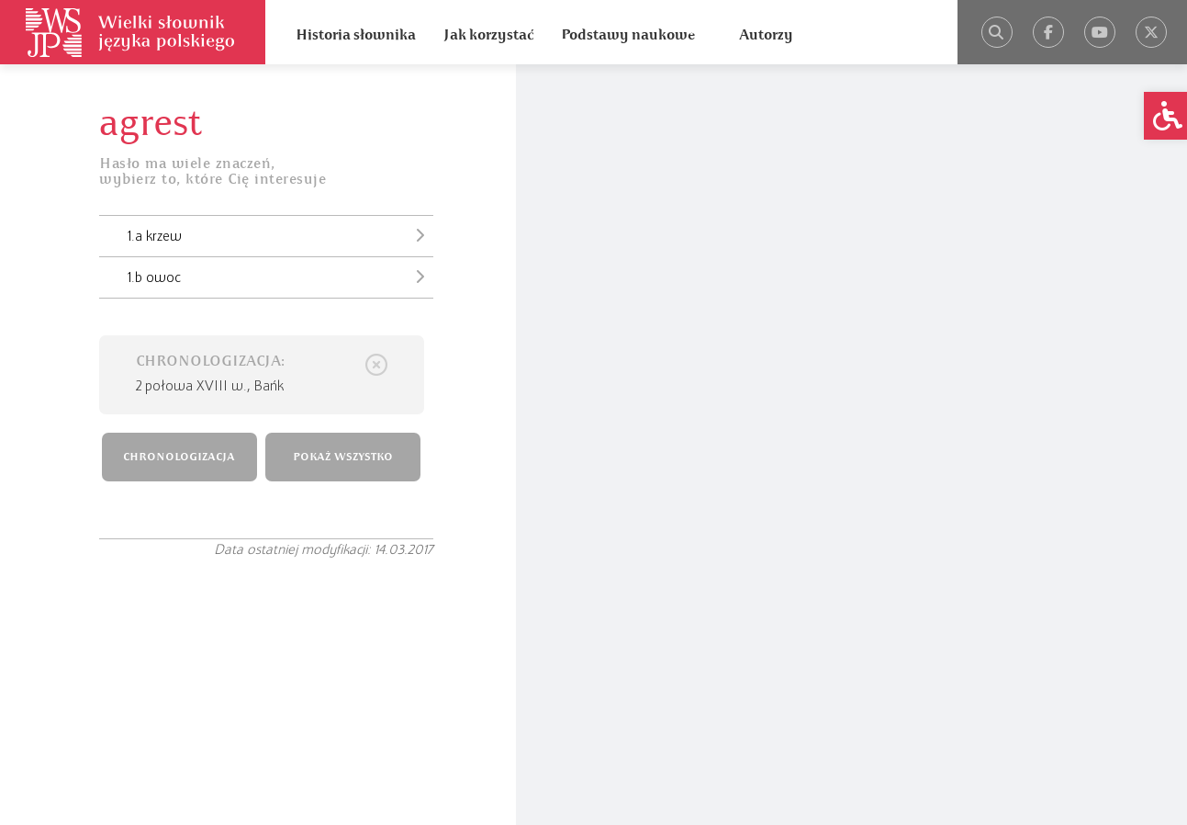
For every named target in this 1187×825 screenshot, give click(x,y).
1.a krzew (280, 235)
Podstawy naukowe (628, 35)
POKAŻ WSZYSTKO (343, 457)
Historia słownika (356, 35)
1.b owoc (280, 276)
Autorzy (766, 35)
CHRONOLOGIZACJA (179, 457)
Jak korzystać (488, 35)
